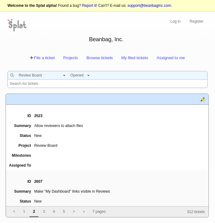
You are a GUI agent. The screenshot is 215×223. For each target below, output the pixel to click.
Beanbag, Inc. (106, 39)
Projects (70, 57)
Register (197, 21)
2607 (38, 181)
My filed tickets (134, 57)
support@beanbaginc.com (149, 5)
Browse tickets (100, 57)
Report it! (89, 5)
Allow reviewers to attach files (58, 126)
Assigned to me (171, 57)
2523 (38, 116)
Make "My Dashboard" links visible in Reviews (72, 191)
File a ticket (44, 57)
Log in (175, 21)
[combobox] (40, 75)
